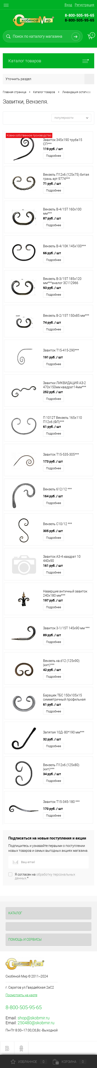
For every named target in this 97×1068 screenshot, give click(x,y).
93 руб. (52, 287)
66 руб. (52, 253)
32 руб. (52, 739)
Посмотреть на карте (21, 995)
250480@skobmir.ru (36, 1022)
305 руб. (53, 531)
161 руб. (53, 565)
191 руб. (53, 357)
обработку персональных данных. (45, 876)
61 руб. (52, 426)
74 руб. (52, 322)
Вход (68, 5)
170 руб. (53, 808)
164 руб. (53, 496)
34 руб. (52, 774)
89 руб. (52, 635)
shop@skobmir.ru (34, 1017)
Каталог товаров (48, 60)
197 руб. (53, 600)
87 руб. (52, 218)
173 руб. (53, 461)
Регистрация (84, 5)
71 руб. (52, 183)
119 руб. (53, 149)
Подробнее (53, 155)
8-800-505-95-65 (79, 20)
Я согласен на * (45, 876)
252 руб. (53, 392)
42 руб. (52, 669)
